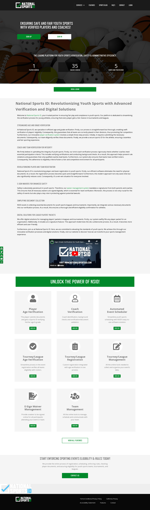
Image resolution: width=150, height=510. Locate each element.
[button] (83, 5)
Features (103, 503)
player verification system (50, 135)
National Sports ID (34, 115)
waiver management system (78, 188)
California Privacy (112, 499)
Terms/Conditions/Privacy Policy (91, 499)
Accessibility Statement (87, 503)
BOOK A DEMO (75, 89)
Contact (113, 503)
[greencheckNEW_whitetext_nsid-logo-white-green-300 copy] (25, 5)
